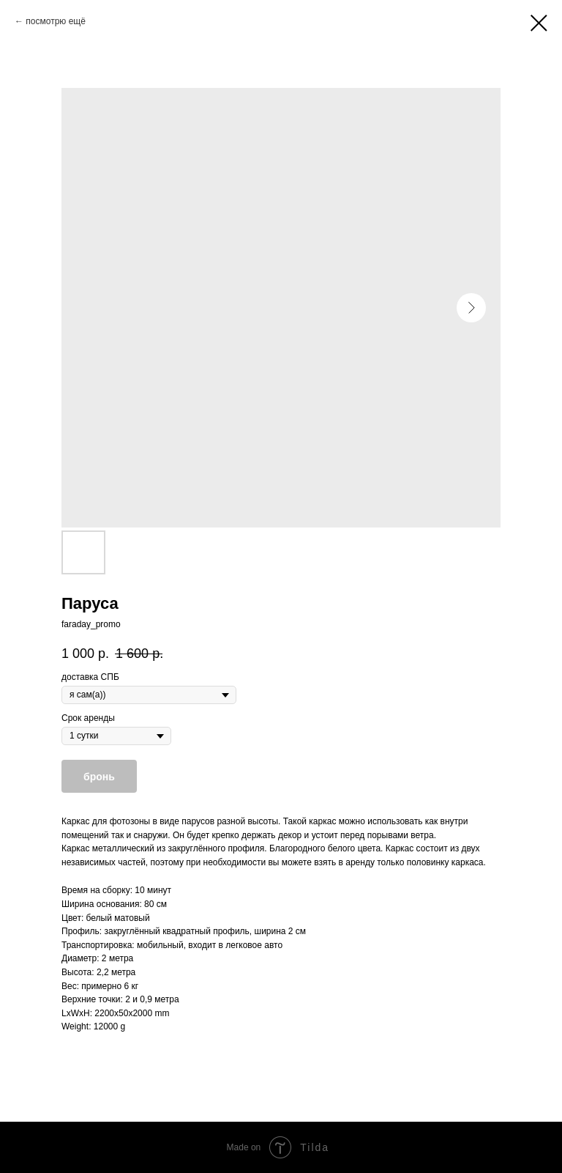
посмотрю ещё (56, 21)
